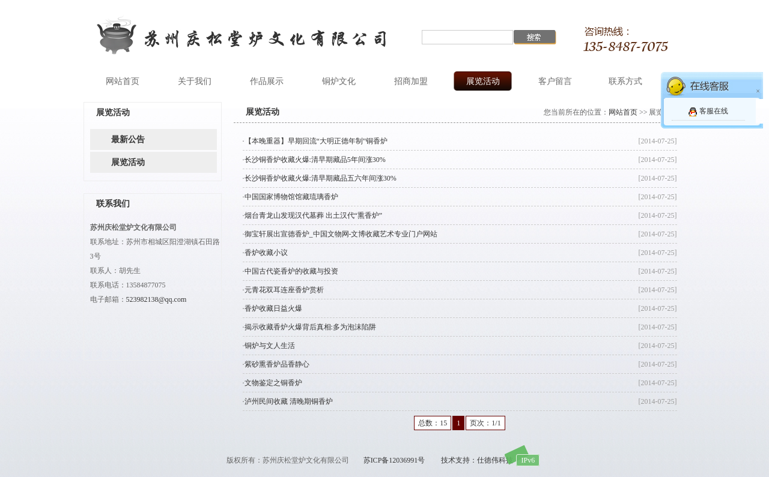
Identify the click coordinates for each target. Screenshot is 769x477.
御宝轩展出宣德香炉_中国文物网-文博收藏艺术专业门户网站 (341, 234)
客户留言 (555, 81)
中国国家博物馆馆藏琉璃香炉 (291, 197)
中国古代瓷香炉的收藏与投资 (291, 271)
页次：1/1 (485, 423)
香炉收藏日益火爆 (273, 308)
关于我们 (194, 81)
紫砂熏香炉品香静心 (277, 364)
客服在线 (713, 111)
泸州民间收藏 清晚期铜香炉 (289, 401)
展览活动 (483, 81)
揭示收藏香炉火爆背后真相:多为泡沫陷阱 (310, 327)
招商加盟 (411, 81)
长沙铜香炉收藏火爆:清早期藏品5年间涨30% (315, 159)
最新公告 (128, 139)
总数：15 (432, 423)
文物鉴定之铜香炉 (273, 383)
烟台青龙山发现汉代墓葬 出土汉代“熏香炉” (314, 215)
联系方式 (625, 81)
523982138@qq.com (156, 299)
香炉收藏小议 (266, 252)
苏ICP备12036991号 (394, 460)
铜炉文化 (339, 81)
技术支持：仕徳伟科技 (477, 460)
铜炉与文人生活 (270, 345)
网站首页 (122, 81)
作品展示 (267, 81)
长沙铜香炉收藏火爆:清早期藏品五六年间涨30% (321, 178)
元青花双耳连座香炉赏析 (284, 290)
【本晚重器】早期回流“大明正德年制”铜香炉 (316, 141)
